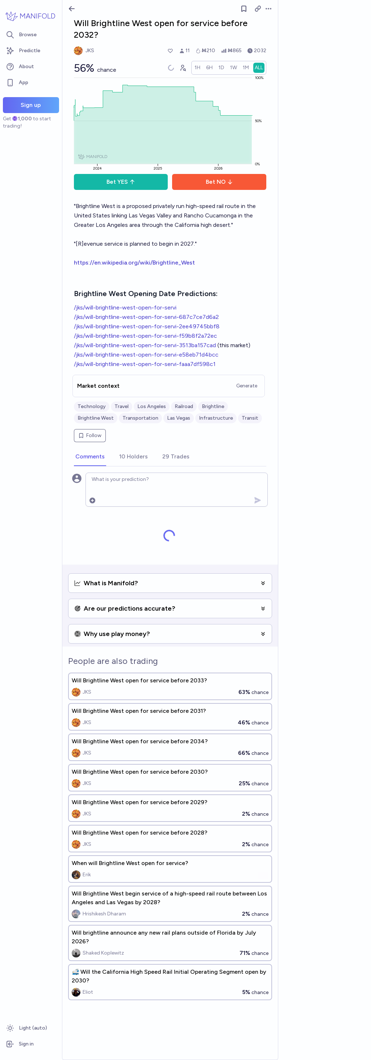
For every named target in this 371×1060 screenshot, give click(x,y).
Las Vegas (178, 418)
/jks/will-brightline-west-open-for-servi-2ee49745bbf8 (147, 326)
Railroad (184, 406)
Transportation (140, 418)
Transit (250, 418)
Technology (92, 406)
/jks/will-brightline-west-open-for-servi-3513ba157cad (145, 345)
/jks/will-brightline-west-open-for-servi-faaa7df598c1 (145, 364)
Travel (121, 406)
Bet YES (121, 181)
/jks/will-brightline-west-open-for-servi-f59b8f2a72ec (145, 335)
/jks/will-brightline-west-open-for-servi (125, 307)
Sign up (31, 104)
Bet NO (219, 181)
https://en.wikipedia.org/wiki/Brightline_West (134, 262)
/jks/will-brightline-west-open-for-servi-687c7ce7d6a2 (146, 316)
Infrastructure (216, 418)
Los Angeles (151, 406)
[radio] (197, 68)
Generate (246, 386)
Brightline (213, 406)
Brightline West (96, 418)
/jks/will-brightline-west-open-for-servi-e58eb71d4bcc (146, 354)
